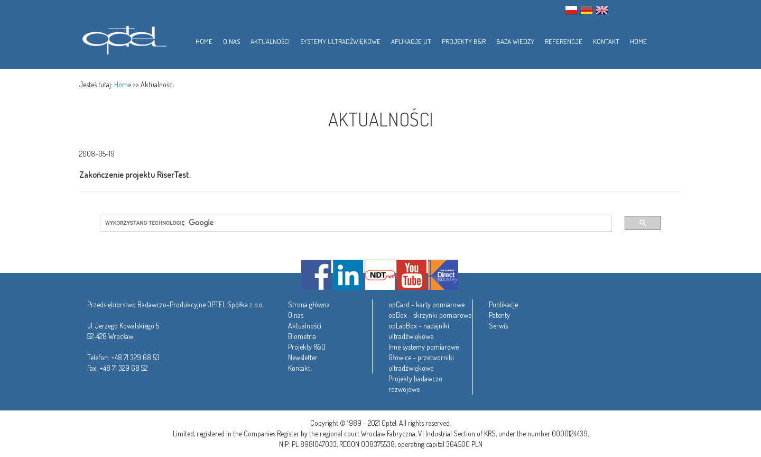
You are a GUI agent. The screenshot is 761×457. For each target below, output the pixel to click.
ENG (602, 10)
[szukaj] (349, 223)
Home (122, 84)
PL (571, 10)
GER (586, 10)
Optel (122, 38)
